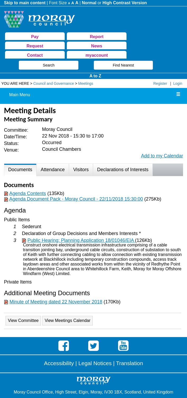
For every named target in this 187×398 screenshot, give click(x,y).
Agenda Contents (27, 193)
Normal (89, 3)
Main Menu (19, 94)
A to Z (95, 76)
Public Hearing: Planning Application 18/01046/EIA (81, 240)
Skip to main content (24, 3)
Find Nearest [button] (123, 65)
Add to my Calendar (162, 155)
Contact (35, 55)
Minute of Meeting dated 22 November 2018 (56, 301)
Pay (35, 36)
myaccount (97, 55)
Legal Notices (95, 363)
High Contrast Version (124, 3)
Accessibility (59, 363)
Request (34, 46)
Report (97, 36)
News (96, 46)
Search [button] (48, 65)
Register (160, 83)
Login (177, 83)
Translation (129, 363)
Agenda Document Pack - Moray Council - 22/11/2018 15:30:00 (76, 199)
